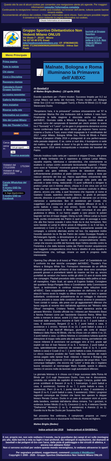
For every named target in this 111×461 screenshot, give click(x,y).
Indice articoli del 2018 (51, 429)
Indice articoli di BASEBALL (82, 429)
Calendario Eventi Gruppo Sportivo (12, 88)
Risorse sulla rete (12, 110)
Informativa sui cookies (15, 115)
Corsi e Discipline (12, 77)
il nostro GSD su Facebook (12, 197)
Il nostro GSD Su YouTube (12, 189)
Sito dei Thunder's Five (15, 125)
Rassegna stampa (12, 82)
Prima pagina (10, 61)
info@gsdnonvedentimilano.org (40, 43)
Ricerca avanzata (20, 155)
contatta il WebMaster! (82, 452)
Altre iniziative (10, 105)
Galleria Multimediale (14, 100)
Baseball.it (43, 88)
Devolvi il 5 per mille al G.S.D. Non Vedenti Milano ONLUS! (96, 41)
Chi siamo (8, 72)
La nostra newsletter (14, 94)
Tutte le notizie (11, 66)
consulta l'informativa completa (61, 7)
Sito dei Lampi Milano (14, 120)
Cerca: (6, 142)
